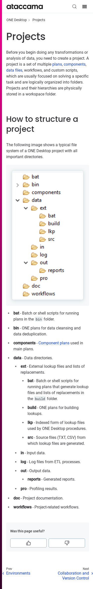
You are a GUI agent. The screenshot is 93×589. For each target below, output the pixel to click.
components (75, 64)
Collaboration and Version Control (73, 576)
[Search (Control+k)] (74, 6)
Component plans (53, 343)
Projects (38, 20)
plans (57, 64)
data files (14, 70)
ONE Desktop (16, 20)
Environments (18, 573)
